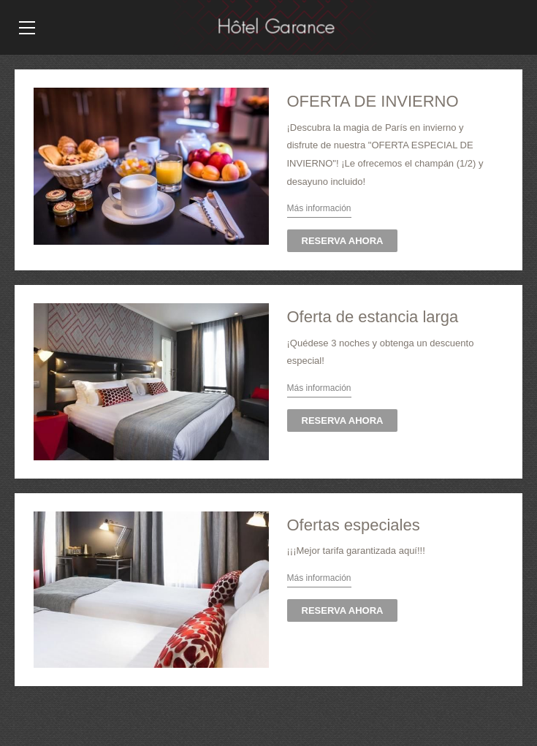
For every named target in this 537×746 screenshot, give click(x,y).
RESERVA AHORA (343, 240)
